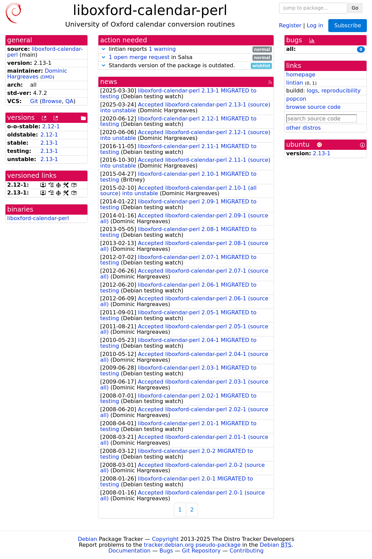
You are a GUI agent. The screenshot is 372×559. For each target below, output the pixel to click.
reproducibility (341, 90)
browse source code (313, 107)
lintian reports (186, 49)
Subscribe (347, 25)
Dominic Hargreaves (37, 74)
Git (34, 101)
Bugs (166, 550)
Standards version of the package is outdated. (186, 66)
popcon (296, 99)
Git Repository (201, 550)
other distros (303, 128)
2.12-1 (51, 126)
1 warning (162, 49)
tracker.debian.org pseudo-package (192, 545)
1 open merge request (139, 57)
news (108, 82)
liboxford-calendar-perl (45, 52)
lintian (294, 83)
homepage (300, 74)
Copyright (165, 539)
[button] (103, 49)
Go (355, 8)
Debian (87, 539)
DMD (47, 77)
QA (69, 101)
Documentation (129, 550)
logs (312, 90)
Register (290, 25)
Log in (315, 25)
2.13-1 (49, 143)
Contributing (247, 550)
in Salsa (186, 57)
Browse (52, 101)
